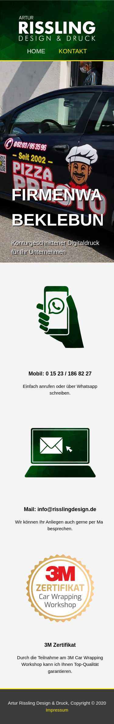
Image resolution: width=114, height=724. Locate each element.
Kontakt (73, 51)
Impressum (57, 709)
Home (36, 51)
